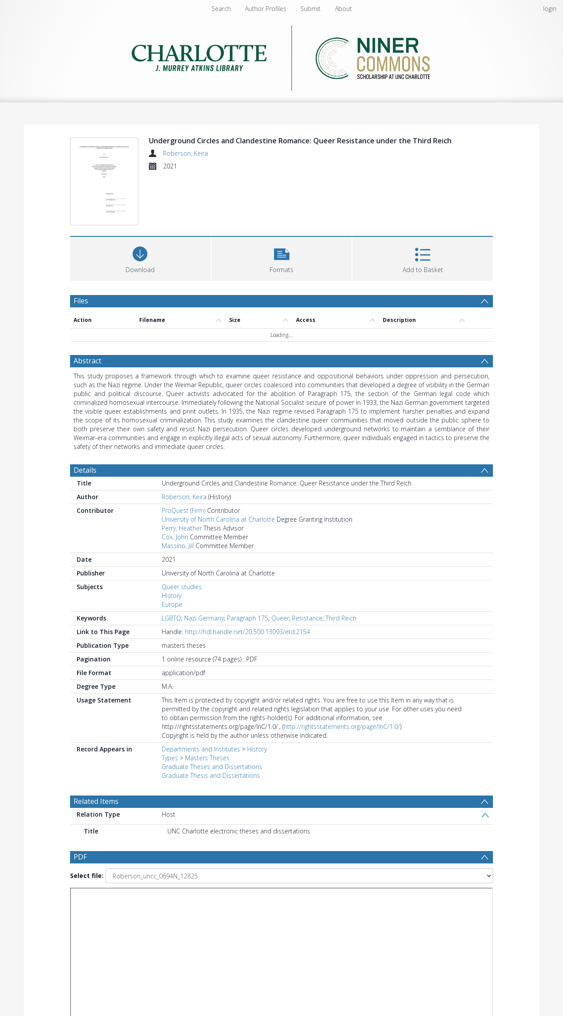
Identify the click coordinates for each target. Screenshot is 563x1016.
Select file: (87, 875)
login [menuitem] (549, 8)
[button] (281, 258)
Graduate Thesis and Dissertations (211, 775)
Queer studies (182, 587)
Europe (172, 604)
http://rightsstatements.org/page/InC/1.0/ (342, 726)
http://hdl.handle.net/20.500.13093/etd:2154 (247, 632)
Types (170, 758)
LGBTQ (171, 618)
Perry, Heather (182, 528)
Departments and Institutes (201, 749)
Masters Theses (207, 758)
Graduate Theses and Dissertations (212, 766)
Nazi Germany (204, 618)
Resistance (307, 618)
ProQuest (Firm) (183, 510)
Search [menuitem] (221, 8)
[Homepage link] (281, 55)
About (343, 8)
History (171, 595)
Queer (280, 618)
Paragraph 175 (247, 618)
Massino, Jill (178, 546)
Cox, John (175, 537)
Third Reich (341, 618)
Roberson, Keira (185, 153)
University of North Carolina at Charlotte (218, 519)
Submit (310, 8)
